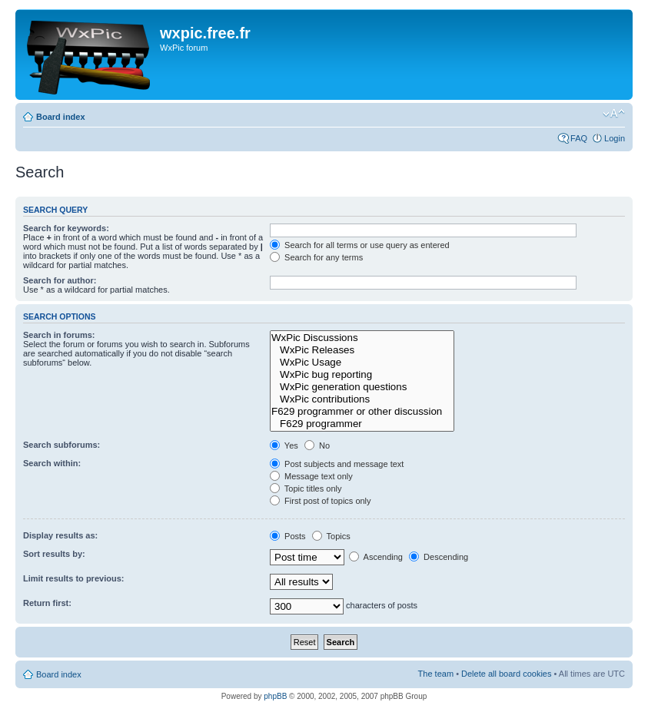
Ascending (376, 556)
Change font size (614, 114)
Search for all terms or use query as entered (360, 245)
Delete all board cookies (506, 673)
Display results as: (60, 535)
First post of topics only (320, 500)
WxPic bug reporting (362, 375)
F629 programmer (362, 424)
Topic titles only (305, 488)
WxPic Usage (362, 362)
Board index (60, 116)
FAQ (578, 138)
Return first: (47, 603)
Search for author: (59, 280)
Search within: (52, 463)
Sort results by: (54, 553)
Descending (438, 556)
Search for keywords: (66, 228)
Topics (331, 536)
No (317, 445)
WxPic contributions (362, 399)
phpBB (275, 696)
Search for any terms (316, 257)
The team (436, 673)
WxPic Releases (362, 350)
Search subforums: (61, 444)
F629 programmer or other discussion (362, 412)
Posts (288, 536)
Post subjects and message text (337, 464)
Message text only (311, 476)
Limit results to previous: (73, 578)
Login (614, 138)
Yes (284, 445)
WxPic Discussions (362, 338)
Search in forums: (59, 334)
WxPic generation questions (362, 387)
